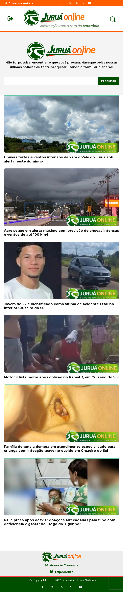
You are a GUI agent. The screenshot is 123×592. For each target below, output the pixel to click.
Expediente (64, 572)
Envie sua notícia (21, 3)
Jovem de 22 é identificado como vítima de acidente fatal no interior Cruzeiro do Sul (59, 306)
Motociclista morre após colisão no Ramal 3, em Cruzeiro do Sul (61, 377)
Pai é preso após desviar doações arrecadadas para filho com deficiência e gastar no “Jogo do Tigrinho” (59, 522)
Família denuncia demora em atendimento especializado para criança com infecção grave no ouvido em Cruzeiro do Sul (59, 449)
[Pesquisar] (108, 81)
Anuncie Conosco (64, 565)
